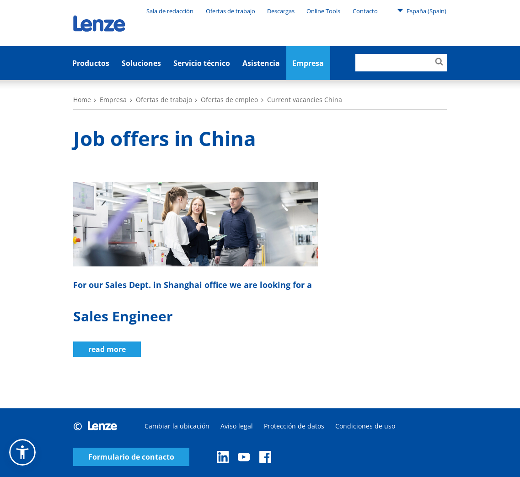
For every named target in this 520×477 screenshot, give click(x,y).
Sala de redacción (169, 11)
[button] (22, 452)
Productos (90, 63)
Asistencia (261, 63)
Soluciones (141, 63)
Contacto (365, 11)
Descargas (281, 11)
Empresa (113, 99)
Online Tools (323, 11)
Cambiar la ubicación (177, 426)
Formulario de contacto (131, 457)
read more (107, 349)
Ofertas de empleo (229, 99)
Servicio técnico (201, 63)
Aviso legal (236, 426)
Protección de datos (294, 426)
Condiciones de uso (365, 426)
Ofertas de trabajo (230, 11)
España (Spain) (421, 10)
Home (82, 99)
